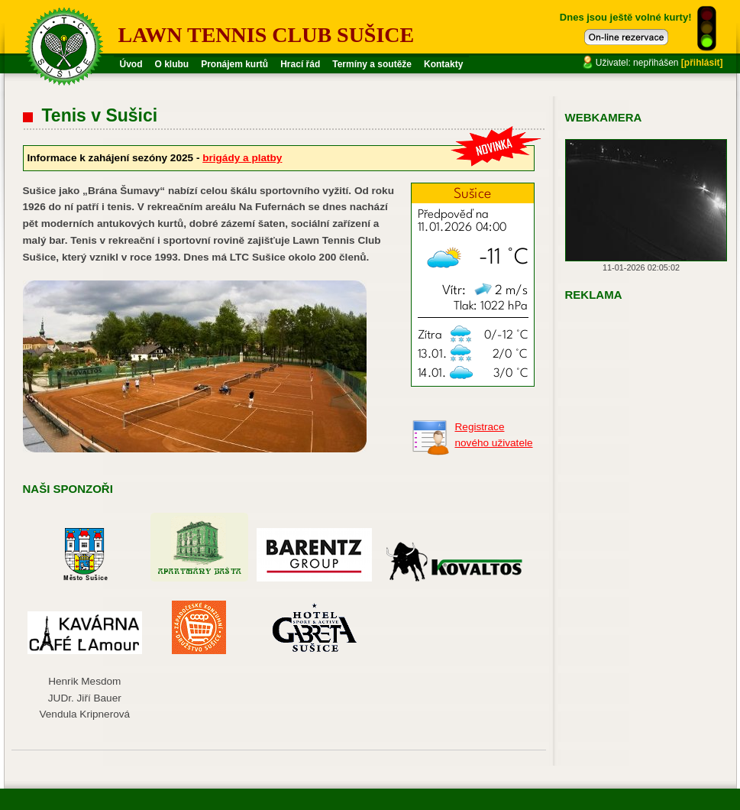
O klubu (172, 64)
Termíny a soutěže (372, 64)
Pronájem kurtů (234, 64)
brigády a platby (242, 158)
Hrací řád (300, 64)
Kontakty (443, 64)
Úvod (131, 64)
